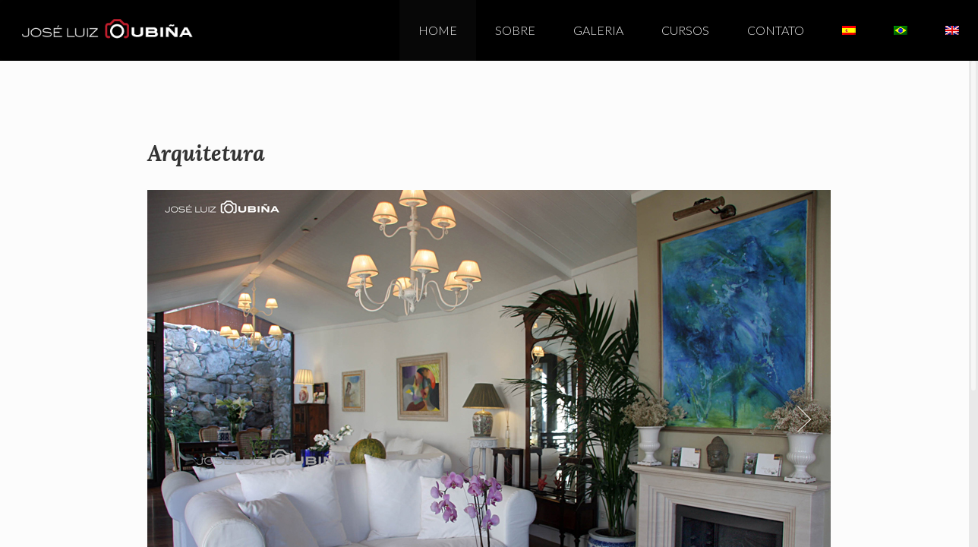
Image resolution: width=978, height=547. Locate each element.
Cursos (685, 30)
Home (437, 30)
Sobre (515, 30)
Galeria (598, 30)
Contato (775, 30)
